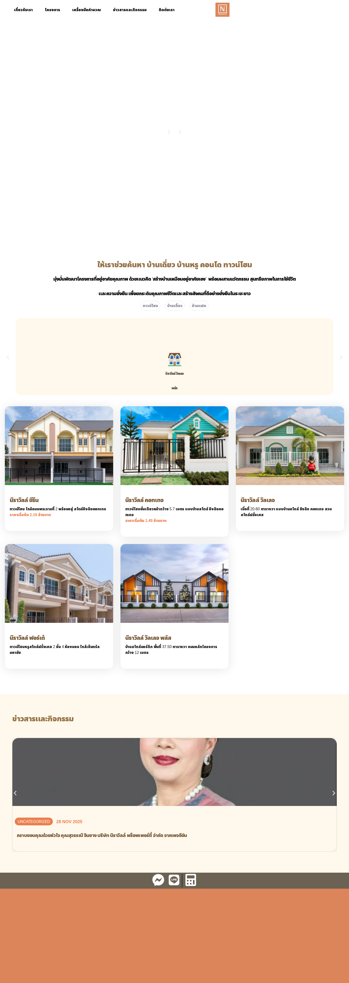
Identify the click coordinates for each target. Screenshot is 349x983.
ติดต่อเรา (166, 9)
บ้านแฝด (199, 305)
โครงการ (52, 9)
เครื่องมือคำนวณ (86, 9)
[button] (180, 132)
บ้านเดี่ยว (174, 305)
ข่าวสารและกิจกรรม (130, 9)
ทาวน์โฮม (150, 305)
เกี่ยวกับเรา (23, 9)
